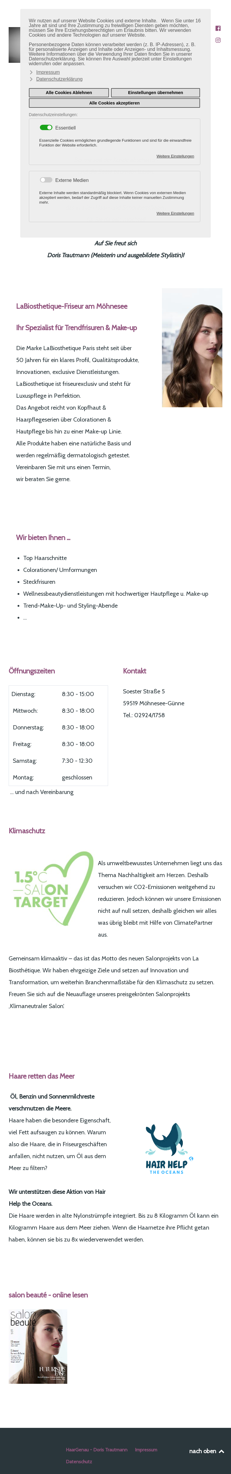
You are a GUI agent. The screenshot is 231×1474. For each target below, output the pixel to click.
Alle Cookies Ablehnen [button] (69, 92)
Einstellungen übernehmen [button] (155, 92)
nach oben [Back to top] (207, 1451)
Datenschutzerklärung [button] (59, 79)
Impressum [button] (48, 72)
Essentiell (65, 128)
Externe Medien (72, 180)
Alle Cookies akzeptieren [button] (114, 103)
